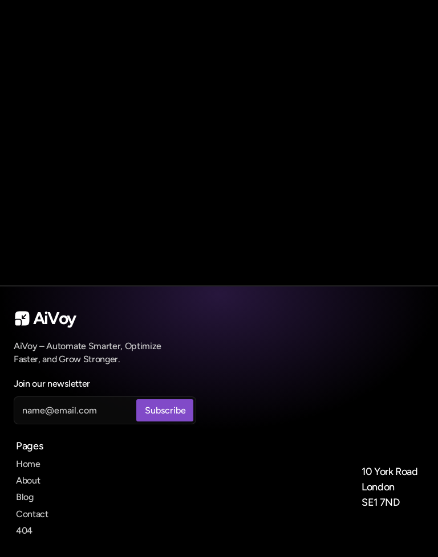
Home (28, 463)
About (28, 480)
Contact (32, 514)
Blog (25, 497)
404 (24, 530)
